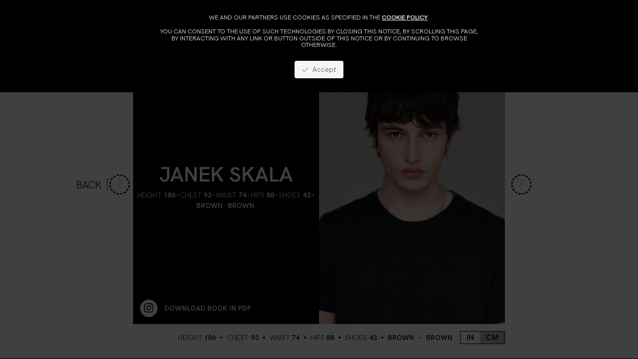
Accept (318, 69)
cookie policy (405, 17)
